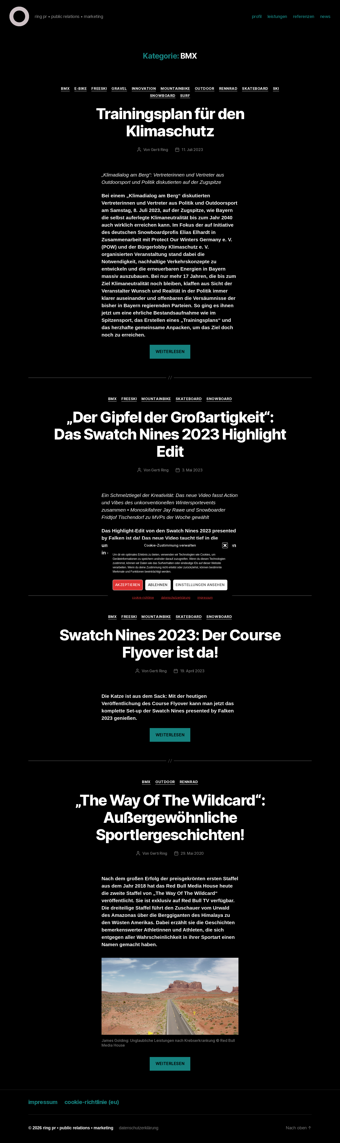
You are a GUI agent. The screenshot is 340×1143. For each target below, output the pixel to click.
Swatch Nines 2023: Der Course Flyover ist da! (170, 645)
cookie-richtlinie (143, 597)
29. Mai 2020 (192, 855)
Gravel (119, 90)
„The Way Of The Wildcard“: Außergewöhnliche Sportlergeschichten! (170, 819)
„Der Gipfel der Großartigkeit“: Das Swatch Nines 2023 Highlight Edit (170, 435)
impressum (205, 597)
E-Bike (80, 90)
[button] (225, 545)
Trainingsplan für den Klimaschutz (170, 124)
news (325, 17)
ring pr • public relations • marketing (78, 1129)
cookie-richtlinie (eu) (91, 1103)
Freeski (99, 90)
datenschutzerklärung (176, 597)
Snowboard (162, 97)
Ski (276, 90)
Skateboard (255, 90)
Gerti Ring (159, 151)
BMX (65, 90)
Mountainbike (175, 90)
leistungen (277, 17)
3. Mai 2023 (192, 471)
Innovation (144, 90)
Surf (185, 97)
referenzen (303, 17)
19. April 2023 (192, 672)
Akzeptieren (127, 584)
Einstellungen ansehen (200, 584)
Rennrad (228, 90)
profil (257, 17)
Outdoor (204, 90)
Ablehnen (158, 584)
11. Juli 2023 (192, 151)
